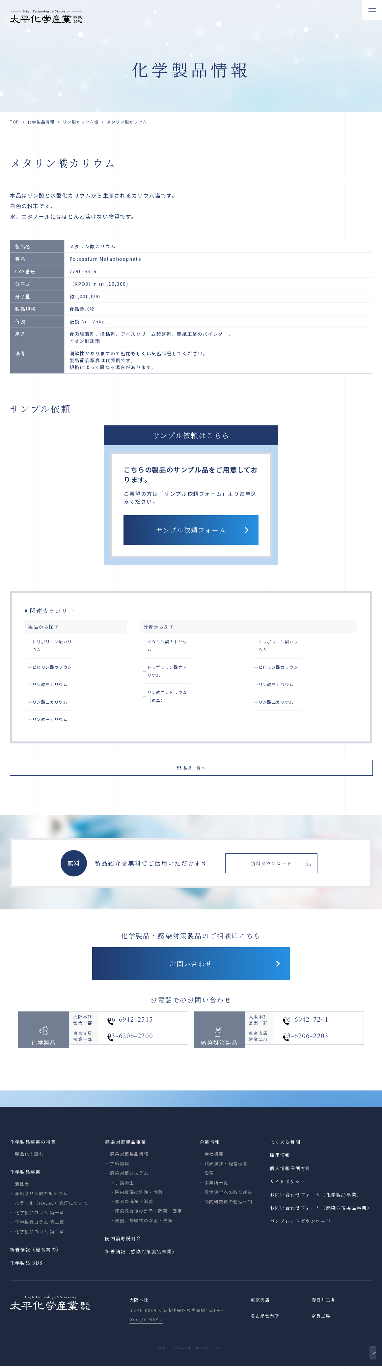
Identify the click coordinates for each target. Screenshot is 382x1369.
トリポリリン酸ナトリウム (178, 661)
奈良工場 (322, 1319)
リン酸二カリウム (53, 698)
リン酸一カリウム (53, 717)
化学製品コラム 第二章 (40, 1224)
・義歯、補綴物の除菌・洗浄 (141, 1223)
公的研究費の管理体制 (229, 1204)
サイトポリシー (287, 1183)
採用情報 (280, 1157)
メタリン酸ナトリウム (173, 642)
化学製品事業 (25, 1174)
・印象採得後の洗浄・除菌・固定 (146, 1213)
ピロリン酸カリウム (56, 661)
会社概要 (214, 1156)
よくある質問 (285, 1144)
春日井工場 (324, 1302)
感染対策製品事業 (125, 1144)
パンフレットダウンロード (300, 1223)
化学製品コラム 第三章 (40, 1234)
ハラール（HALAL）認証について (51, 1205)
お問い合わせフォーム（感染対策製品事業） (321, 1210)
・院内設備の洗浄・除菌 (136, 1194)
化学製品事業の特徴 (33, 1144)
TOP (14, 121)
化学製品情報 (41, 121)
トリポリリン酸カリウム (61, 642)
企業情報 (210, 1144)
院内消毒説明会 (123, 1240)
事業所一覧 (217, 1185)
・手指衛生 (122, 1185)
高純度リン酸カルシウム (41, 1196)
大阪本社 (139, 1302)
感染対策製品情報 (129, 1156)
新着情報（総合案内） (35, 1251)
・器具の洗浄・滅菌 (131, 1203)
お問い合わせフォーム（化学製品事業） (316, 1197)
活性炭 (22, 1186)
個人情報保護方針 (290, 1170)
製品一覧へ (194, 765)
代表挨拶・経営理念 (226, 1166)
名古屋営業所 (266, 1319)
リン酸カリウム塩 (80, 121)
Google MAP (144, 1322)
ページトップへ (370, 1354)
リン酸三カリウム (53, 680)
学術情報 (119, 1166)
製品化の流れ (29, 1156)
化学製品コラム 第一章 (40, 1215)
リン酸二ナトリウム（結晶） (181, 680)
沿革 (209, 1175)
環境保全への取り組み (229, 1194)
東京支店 (261, 1302)
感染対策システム (129, 1175)
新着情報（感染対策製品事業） (141, 1253)
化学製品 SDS (26, 1265)
